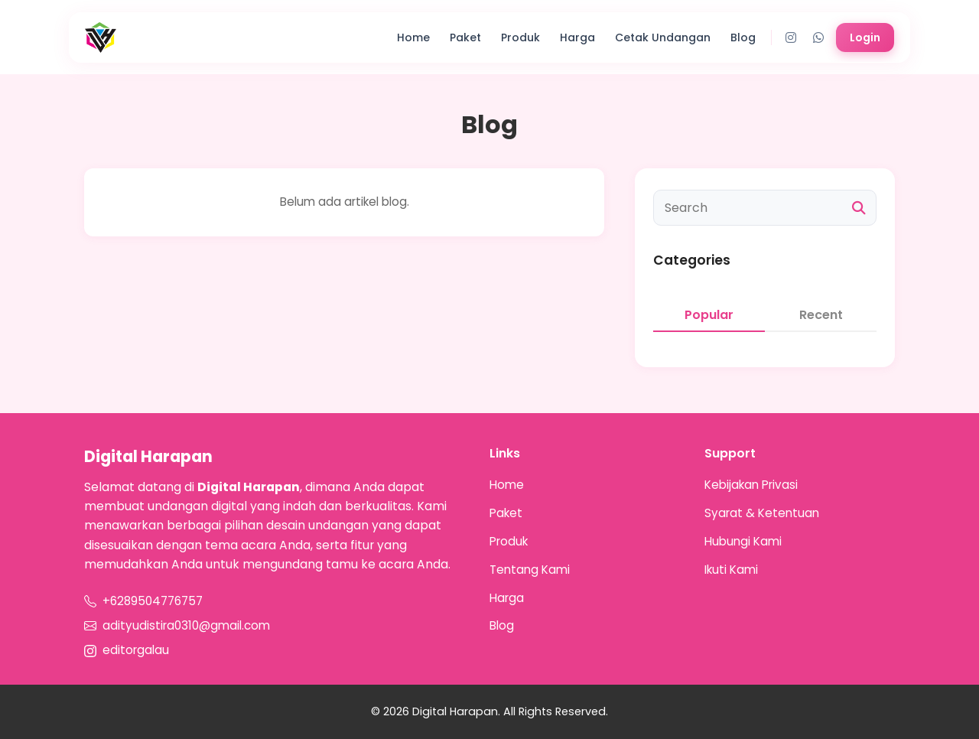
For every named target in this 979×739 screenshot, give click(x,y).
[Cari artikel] (765, 208)
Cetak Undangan (663, 37)
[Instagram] (791, 37)
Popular (709, 315)
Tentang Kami (530, 570)
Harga (577, 37)
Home (413, 37)
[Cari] (859, 208)
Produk (520, 37)
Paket (465, 37)
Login (865, 37)
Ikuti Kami (731, 570)
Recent (821, 315)
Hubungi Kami (743, 541)
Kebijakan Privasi (751, 485)
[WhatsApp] (818, 37)
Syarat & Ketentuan (761, 513)
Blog (743, 37)
